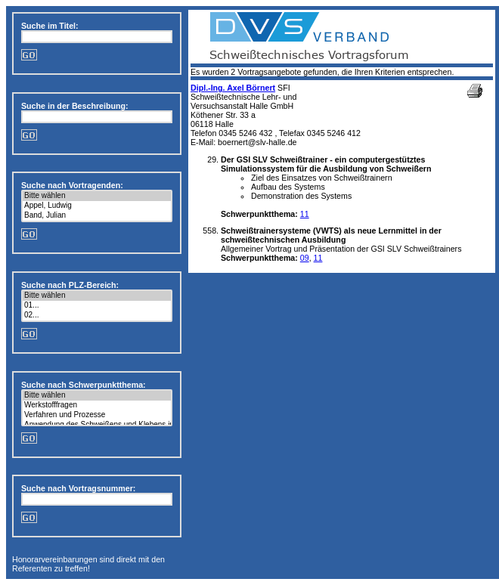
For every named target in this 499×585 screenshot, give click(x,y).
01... (97, 306)
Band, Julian (97, 216)
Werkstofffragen (97, 405)
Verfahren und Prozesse (97, 415)
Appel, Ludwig (97, 206)
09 (304, 257)
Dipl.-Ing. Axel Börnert (233, 87)
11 (304, 213)
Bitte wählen (97, 196)
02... (97, 315)
